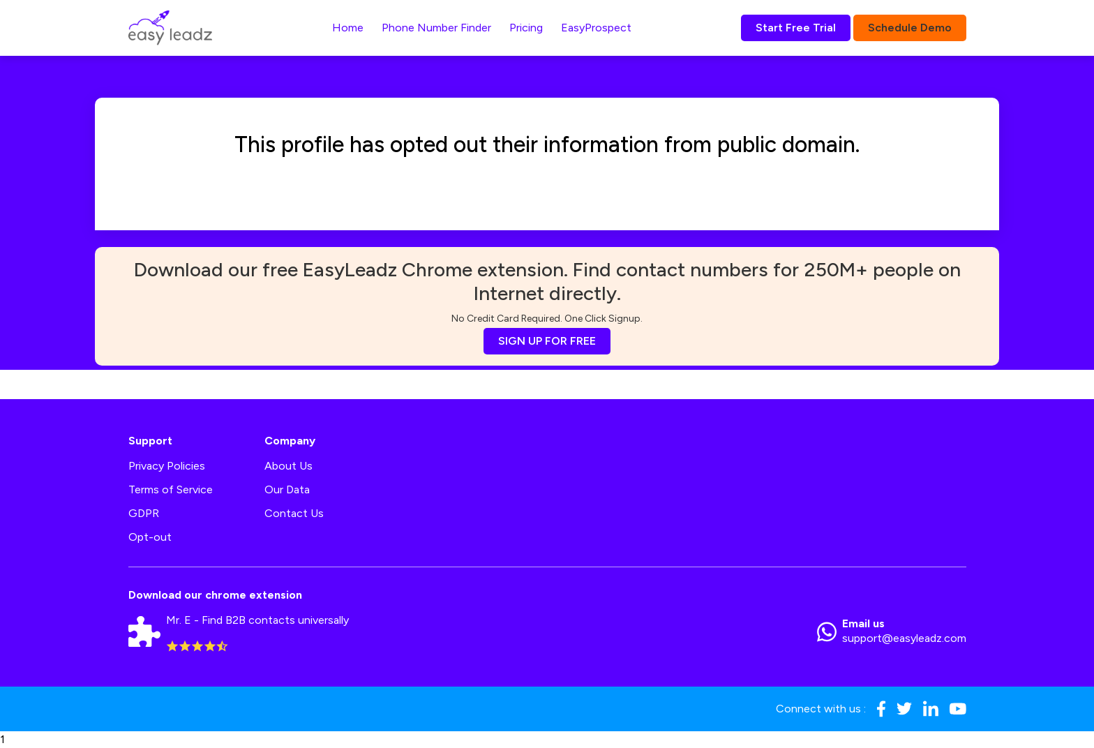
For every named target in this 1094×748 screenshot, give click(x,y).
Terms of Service (170, 489)
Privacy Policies (166, 465)
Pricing (526, 27)
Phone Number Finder (436, 27)
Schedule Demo (910, 27)
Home (348, 27)
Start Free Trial (796, 27)
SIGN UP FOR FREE (547, 340)
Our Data (287, 489)
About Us (288, 465)
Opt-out (150, 537)
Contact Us (294, 513)
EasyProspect (596, 27)
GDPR (143, 513)
